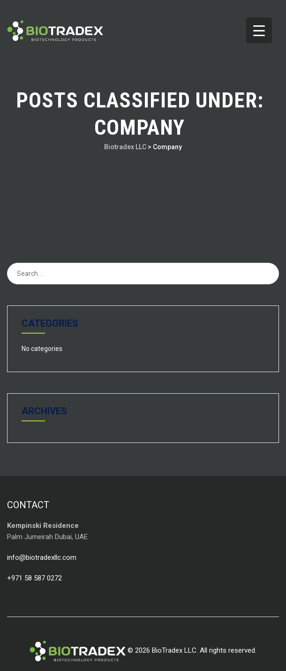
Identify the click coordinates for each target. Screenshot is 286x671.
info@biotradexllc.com (41, 557)
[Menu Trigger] (259, 30)
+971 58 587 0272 (34, 578)
